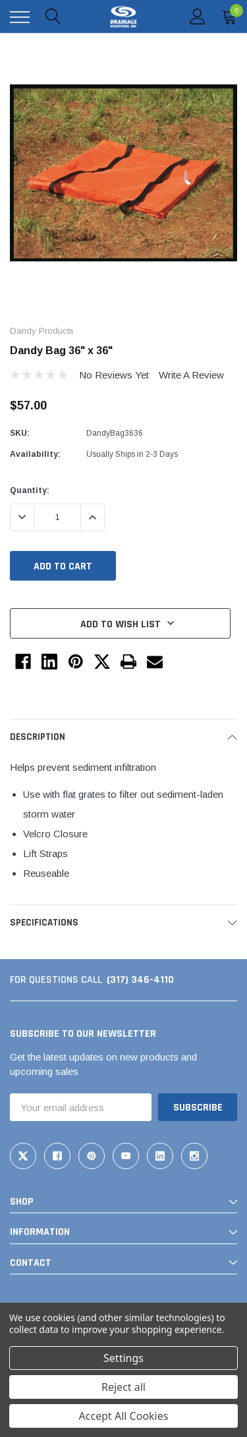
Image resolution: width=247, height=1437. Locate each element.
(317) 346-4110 (140, 980)
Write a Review (191, 374)
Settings (123, 1358)
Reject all (123, 1387)
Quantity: (29, 490)
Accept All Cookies (124, 1416)
